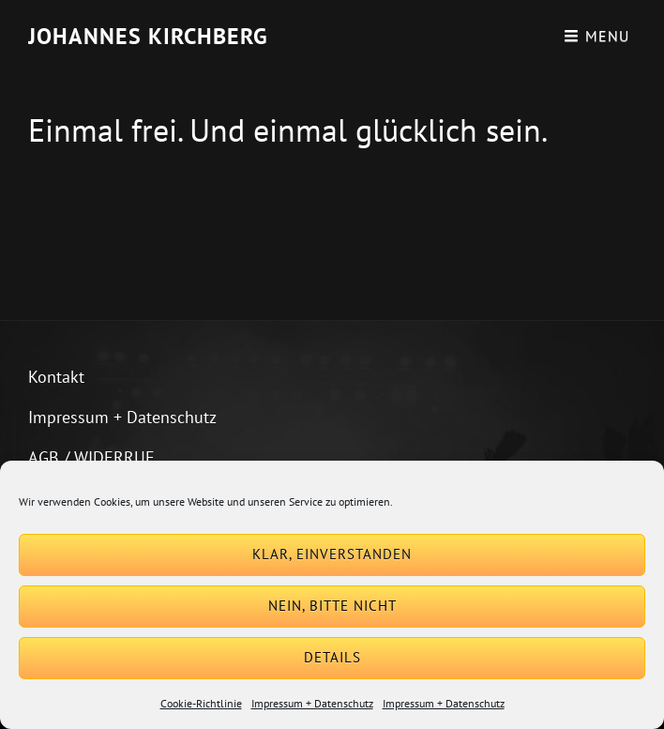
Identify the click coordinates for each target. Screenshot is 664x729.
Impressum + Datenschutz (312, 703)
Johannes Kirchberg (148, 36)
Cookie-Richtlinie (201, 703)
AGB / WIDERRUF (91, 457)
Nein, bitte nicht (332, 606)
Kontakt (56, 376)
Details (332, 657)
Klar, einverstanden (332, 554)
